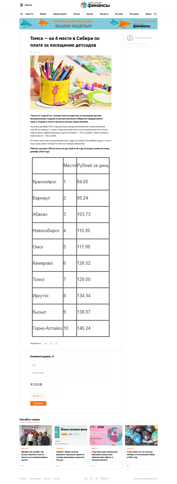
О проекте (23, 479)
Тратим (76, 14)
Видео (149, 14)
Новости (29, 14)
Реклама (56, 479)
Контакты (47, 479)
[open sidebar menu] (21, 14)
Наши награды (35, 479)
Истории (119, 14)
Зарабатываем (59, 14)
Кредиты (104, 14)
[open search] (155, 14)
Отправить (38, 403)
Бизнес (90, 14)
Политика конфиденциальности (146, 479)
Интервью (134, 14)
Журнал (28, 5)
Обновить (37, 396)
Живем (43, 14)
